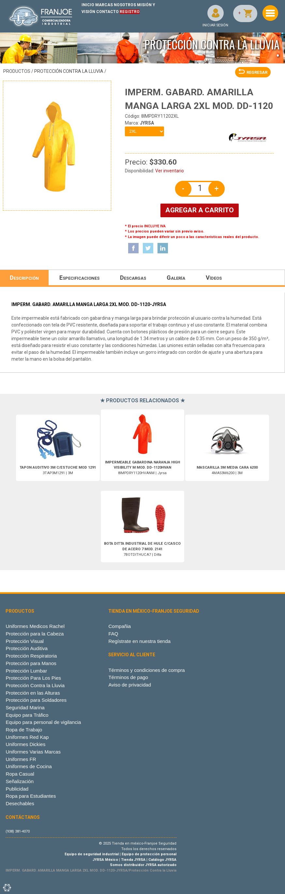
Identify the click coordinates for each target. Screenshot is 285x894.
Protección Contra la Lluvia (68, 71)
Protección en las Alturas (33, 693)
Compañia (119, 626)
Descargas (133, 277)
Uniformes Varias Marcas (33, 751)
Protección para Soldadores (36, 700)
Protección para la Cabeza (35, 633)
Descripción (24, 277)
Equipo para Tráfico (27, 715)
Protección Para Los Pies (33, 678)
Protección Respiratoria (31, 656)
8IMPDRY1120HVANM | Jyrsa (142, 467)
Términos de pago (128, 677)
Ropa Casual (20, 774)
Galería (176, 277)
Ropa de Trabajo (24, 729)
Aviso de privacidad (129, 684)
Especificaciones (79, 277)
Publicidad (17, 789)
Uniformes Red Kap (27, 737)
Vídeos (214, 277)
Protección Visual (24, 641)
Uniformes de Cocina (29, 766)
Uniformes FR (21, 759)
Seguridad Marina (25, 707)
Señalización (20, 781)
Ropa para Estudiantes (31, 796)
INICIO (88, 5)
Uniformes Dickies (25, 744)
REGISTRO (130, 11)
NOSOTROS (125, 5)
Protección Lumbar (26, 671)
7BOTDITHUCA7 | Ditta (142, 549)
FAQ (113, 633)
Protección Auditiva (27, 648)
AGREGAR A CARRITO (199, 210)
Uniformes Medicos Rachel (35, 626)
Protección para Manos (31, 663)
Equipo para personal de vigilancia (43, 722)
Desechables (20, 803)
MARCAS (104, 5)
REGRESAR (252, 72)
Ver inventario (169, 170)
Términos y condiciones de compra (146, 670)
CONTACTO (107, 11)
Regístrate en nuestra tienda (139, 641)
